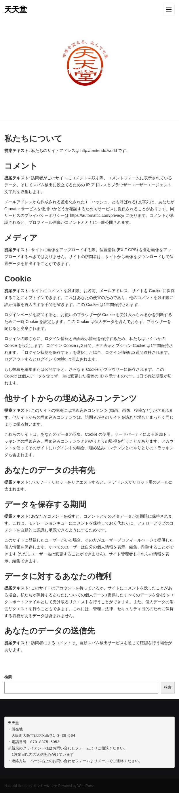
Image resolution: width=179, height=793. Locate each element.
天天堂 (15, 9)
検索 (8, 677)
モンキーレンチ (45, 786)
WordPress (85, 786)
